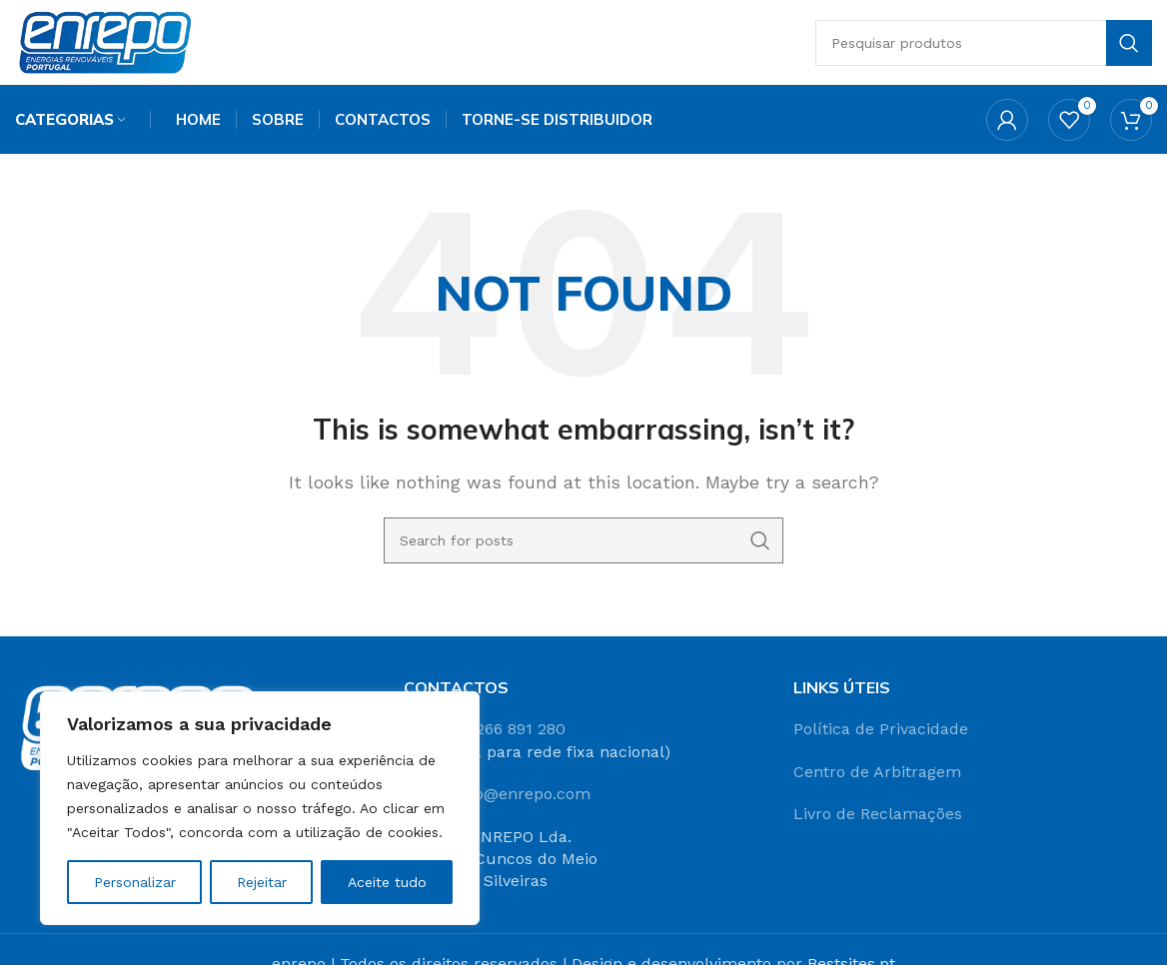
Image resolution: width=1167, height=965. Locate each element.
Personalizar (135, 882)
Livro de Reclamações (877, 819)
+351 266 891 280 (501, 734)
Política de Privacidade (880, 734)
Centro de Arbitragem (877, 777)
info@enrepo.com (522, 799)
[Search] (989, 45)
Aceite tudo (387, 882)
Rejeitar (262, 882)
